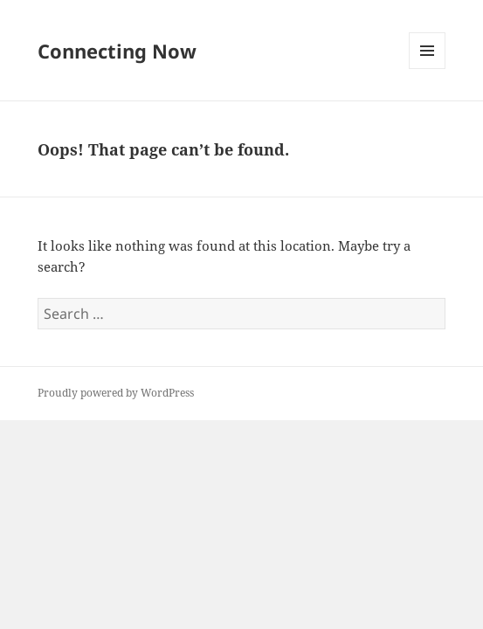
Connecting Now (117, 51)
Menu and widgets (427, 68)
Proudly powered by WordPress (116, 392)
